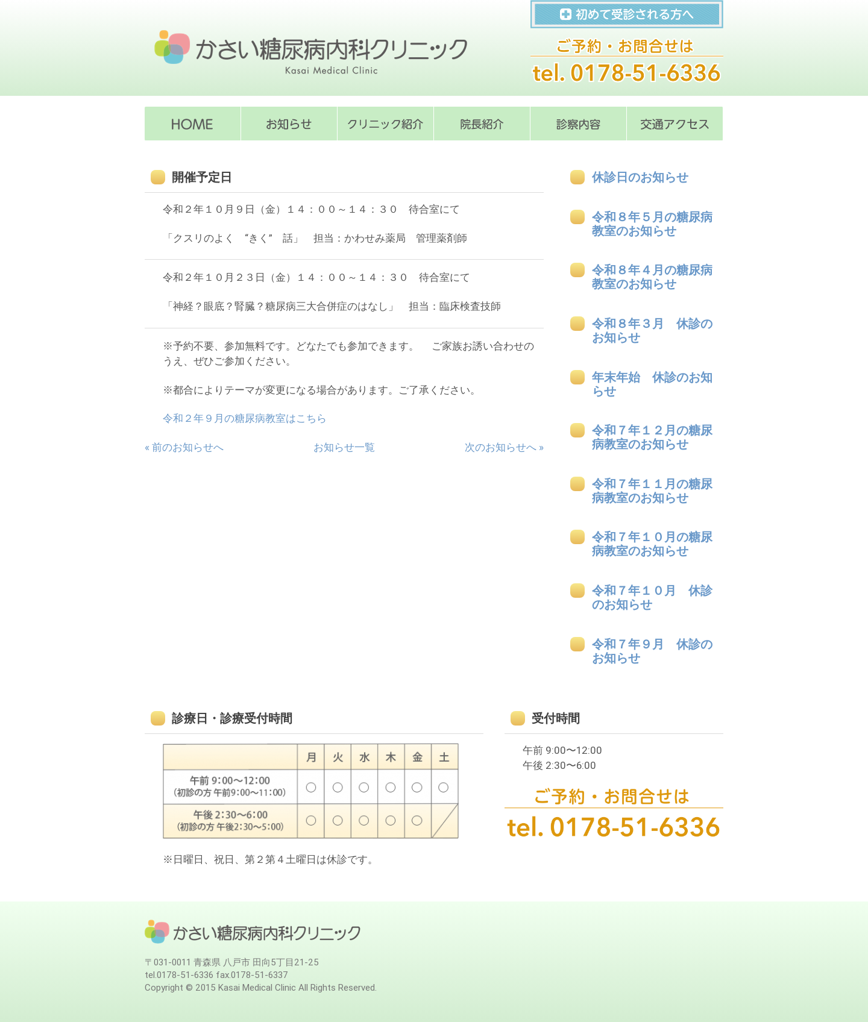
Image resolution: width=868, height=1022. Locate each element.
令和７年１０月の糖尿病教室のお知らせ (652, 544)
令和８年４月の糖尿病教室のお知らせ (652, 277)
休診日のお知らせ (640, 177)
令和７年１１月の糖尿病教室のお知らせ (652, 491)
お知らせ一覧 (344, 447)
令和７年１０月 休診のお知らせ (652, 598)
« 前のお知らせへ (184, 447)
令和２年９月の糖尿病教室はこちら (245, 418)
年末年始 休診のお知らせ (652, 384)
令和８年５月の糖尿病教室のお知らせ (652, 224)
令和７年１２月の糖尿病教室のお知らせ (652, 437)
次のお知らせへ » (504, 447)
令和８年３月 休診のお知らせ (652, 331)
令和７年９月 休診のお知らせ (652, 651)
